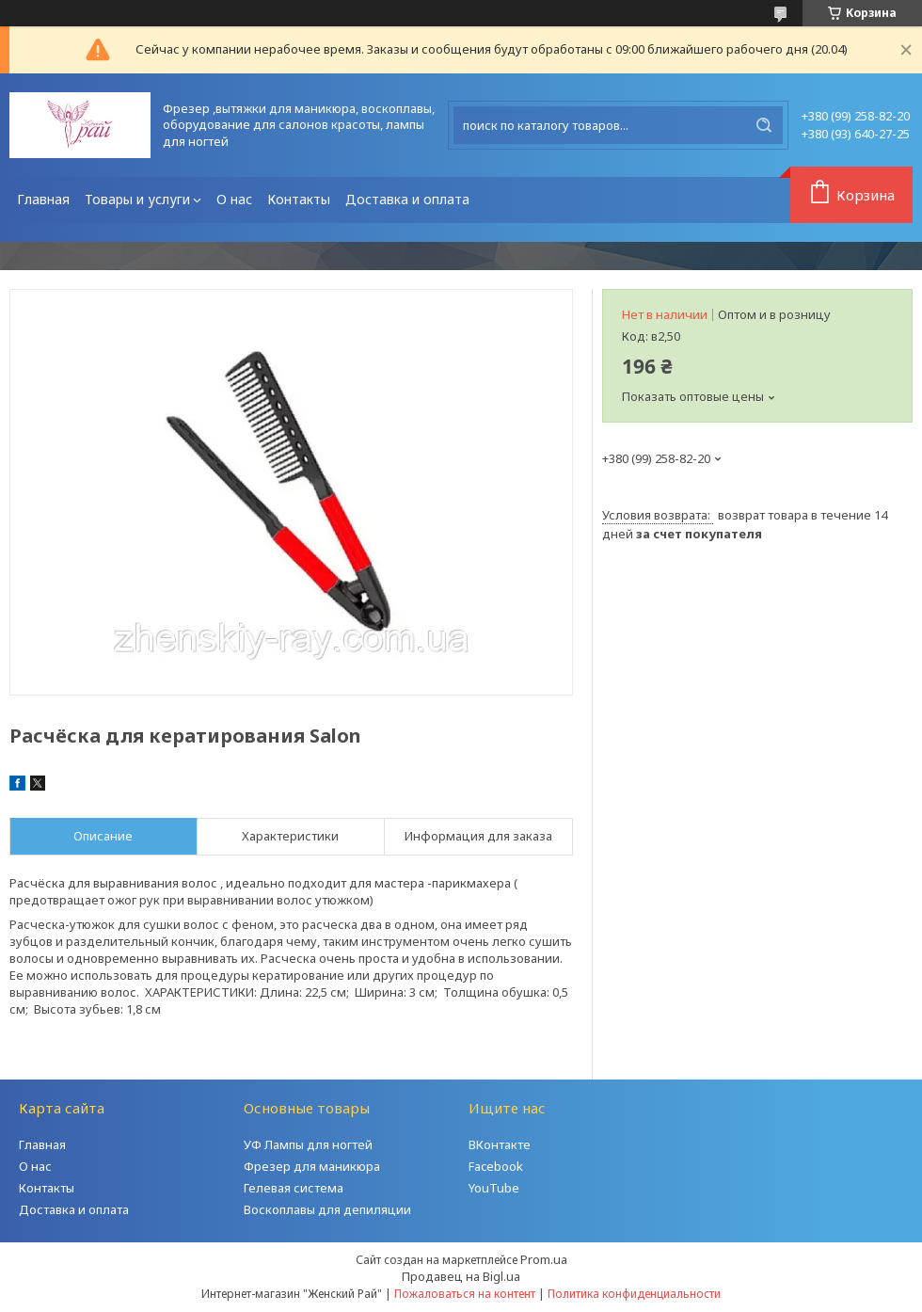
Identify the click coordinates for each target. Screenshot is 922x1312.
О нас (234, 199)
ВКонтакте (500, 1144)
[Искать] (764, 125)
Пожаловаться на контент (464, 1294)
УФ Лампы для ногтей (308, 1144)
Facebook (496, 1166)
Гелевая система (293, 1187)
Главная (43, 199)
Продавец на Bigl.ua (461, 1276)
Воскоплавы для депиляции (327, 1209)
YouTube (494, 1187)
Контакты (298, 199)
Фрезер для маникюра (312, 1166)
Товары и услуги (137, 199)
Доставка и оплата (407, 199)
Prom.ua (543, 1259)
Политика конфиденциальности (634, 1294)
